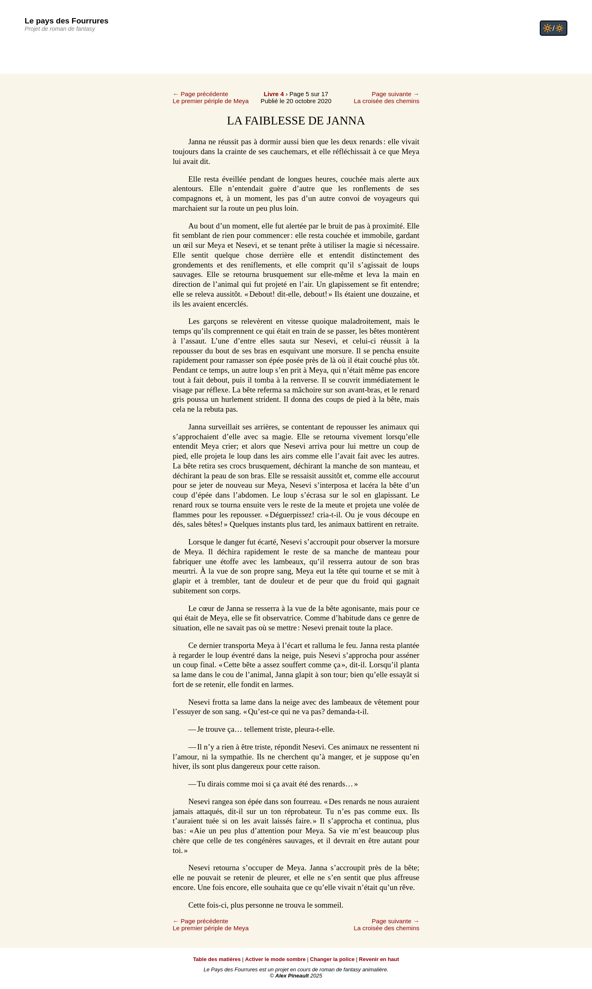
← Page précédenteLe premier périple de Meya (211, 97)
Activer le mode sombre (275, 959)
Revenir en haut (379, 959)
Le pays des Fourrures (67, 20)
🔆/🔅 (553, 28)
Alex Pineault (292, 976)
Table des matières (216, 959)
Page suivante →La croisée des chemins (386, 97)
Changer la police (332, 959)
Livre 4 (274, 93)
